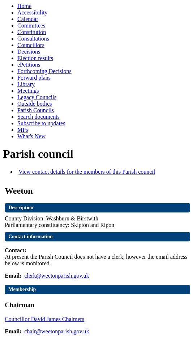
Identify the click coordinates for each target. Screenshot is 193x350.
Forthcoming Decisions (44, 71)
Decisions (28, 52)
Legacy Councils (36, 97)
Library (26, 84)
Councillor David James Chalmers (44, 319)
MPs (22, 130)
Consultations (33, 38)
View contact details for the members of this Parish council (86, 172)
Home (24, 6)
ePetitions (28, 65)
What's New (31, 136)
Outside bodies (34, 104)
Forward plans (34, 78)
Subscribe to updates (41, 123)
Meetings (28, 91)
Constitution (31, 32)
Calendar (27, 19)
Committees (31, 25)
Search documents (38, 117)
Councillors (30, 45)
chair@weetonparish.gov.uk (56, 331)
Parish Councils (35, 110)
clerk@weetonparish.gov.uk (56, 276)
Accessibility (32, 12)
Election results (35, 58)
